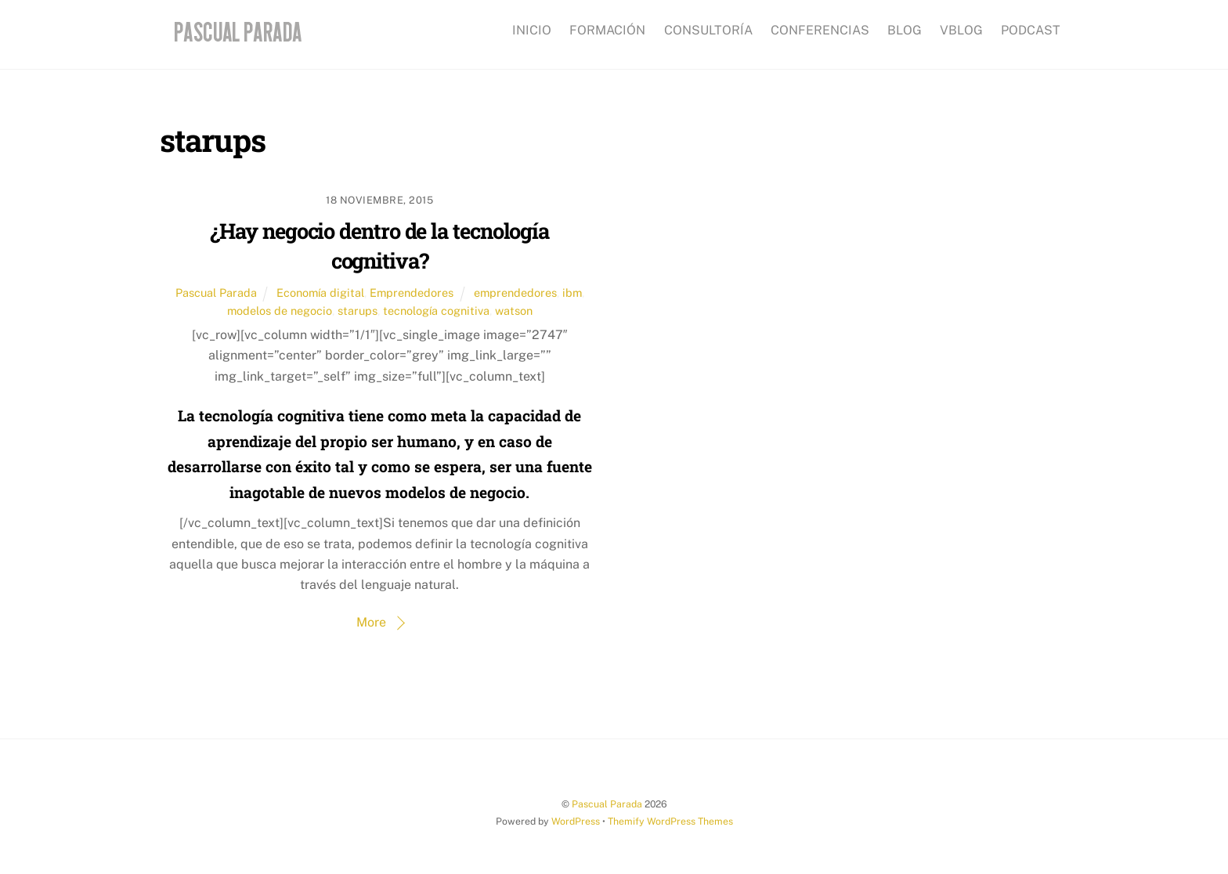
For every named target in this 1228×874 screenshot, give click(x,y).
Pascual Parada (216, 292)
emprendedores (515, 292)
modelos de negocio (279, 310)
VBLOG (961, 30)
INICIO (531, 30)
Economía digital (320, 292)
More (371, 622)
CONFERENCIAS (820, 30)
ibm (572, 292)
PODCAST (1030, 30)
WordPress (575, 821)
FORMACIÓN (607, 30)
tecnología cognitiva (436, 310)
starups (357, 310)
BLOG (904, 30)
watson (514, 310)
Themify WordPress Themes (670, 821)
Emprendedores (411, 292)
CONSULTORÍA (708, 30)
